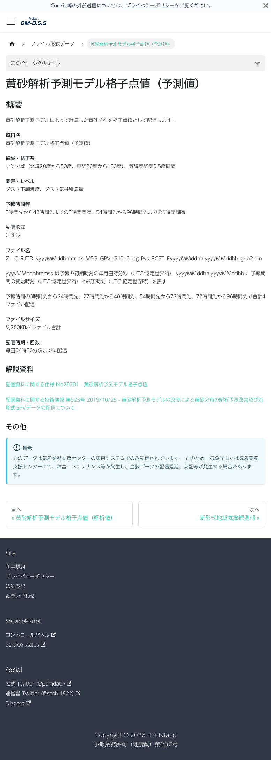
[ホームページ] (12, 43)
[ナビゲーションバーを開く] (11, 22)
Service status (25, 645)
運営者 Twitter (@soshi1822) (43, 693)
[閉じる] (266, 5)
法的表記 (15, 586)
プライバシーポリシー (150, 5)
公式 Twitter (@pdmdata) (38, 684)
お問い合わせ (20, 596)
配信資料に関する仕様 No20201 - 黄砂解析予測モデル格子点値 (76, 384)
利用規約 (15, 566)
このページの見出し (35, 63)
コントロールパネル (31, 635)
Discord (18, 703)
